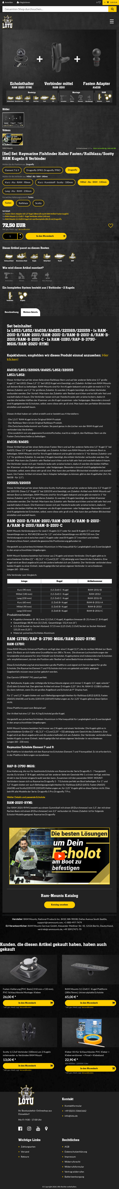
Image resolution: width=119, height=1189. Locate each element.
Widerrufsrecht (72, 1161)
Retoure (25, 1156)
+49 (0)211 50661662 (75, 1110)
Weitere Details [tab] (30, 312)
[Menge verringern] (20, 237)
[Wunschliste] (98, 2)
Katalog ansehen (59, 904)
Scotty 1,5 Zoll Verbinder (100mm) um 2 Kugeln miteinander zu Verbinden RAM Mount (27, 1053)
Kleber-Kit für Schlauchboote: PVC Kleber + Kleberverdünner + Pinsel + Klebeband (87, 1053)
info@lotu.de (71, 1115)
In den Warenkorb (50, 236)
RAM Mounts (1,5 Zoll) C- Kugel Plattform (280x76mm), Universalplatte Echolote (86, 991)
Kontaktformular (73, 1105)
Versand (25, 1151)
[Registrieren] (23, 2)
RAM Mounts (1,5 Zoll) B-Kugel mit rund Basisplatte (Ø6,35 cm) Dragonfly (33, 219)
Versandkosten (24, 229)
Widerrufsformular (74, 1166)
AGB (67, 1146)
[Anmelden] (8, 2)
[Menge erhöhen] (20, 234)
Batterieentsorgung (74, 1176)
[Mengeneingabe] (10, 236)
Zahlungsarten (28, 1146)
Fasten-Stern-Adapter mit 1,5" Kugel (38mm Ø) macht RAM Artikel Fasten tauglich (36, 214)
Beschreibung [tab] (12, 312)
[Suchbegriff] (55, 9)
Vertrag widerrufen (74, 1171)
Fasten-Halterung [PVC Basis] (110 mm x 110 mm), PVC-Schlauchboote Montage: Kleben (28, 991)
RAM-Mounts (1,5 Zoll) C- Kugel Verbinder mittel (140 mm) (27, 216)
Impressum (70, 1156)
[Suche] (112, 9)
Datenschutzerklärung (76, 1151)
